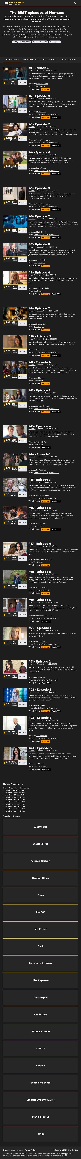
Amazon (45, 89)
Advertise (20, 1150)
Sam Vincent (54, 115)
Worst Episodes (31, 60)
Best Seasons (49, 60)
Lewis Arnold (41, 168)
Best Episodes (12, 60)
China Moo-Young (43, 140)
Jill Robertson (41, 470)
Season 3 (31, 71)
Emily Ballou (39, 526)
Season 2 (31, 99)
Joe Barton (38, 291)
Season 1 (31, 127)
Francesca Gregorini (44, 559)
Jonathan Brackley (41, 115)
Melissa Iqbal (39, 327)
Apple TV (56, 118)
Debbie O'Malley (40, 767)
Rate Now (22, 83)
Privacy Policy (30, 1150)
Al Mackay (40, 378)
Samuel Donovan (43, 350)
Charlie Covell (39, 708)
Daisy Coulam (39, 86)
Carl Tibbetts (41, 442)
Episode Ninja (73, 1150)
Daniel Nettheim (42, 288)
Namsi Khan (38, 381)
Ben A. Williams (42, 260)
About (12, 1150)
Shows (5, 1150)
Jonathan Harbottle (42, 590)
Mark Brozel (41, 112)
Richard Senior (42, 84)
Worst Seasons (68, 60)
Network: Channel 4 (40, 42)
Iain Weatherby (52, 708)
